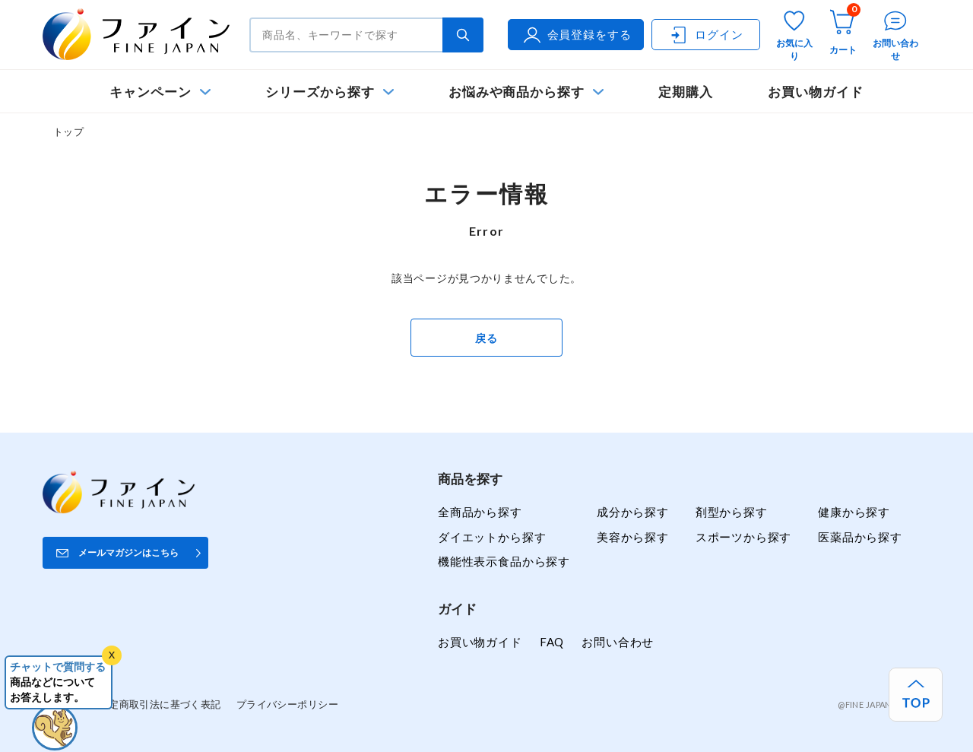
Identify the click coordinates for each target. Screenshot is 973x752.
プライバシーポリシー (287, 704)
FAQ (552, 642)
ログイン (705, 35)
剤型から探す (732, 512)
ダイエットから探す (492, 537)
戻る (486, 338)
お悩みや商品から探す (516, 92)
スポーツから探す (744, 537)
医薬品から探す (860, 537)
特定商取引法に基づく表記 (160, 704)
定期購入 (685, 92)
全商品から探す (480, 512)
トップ (68, 131)
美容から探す (633, 537)
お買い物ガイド (816, 92)
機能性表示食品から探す (504, 561)
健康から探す (854, 512)
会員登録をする (576, 35)
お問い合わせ (618, 642)
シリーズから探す (319, 92)
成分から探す (633, 512)
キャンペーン (150, 92)
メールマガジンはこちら (128, 552)
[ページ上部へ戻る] (916, 695)
